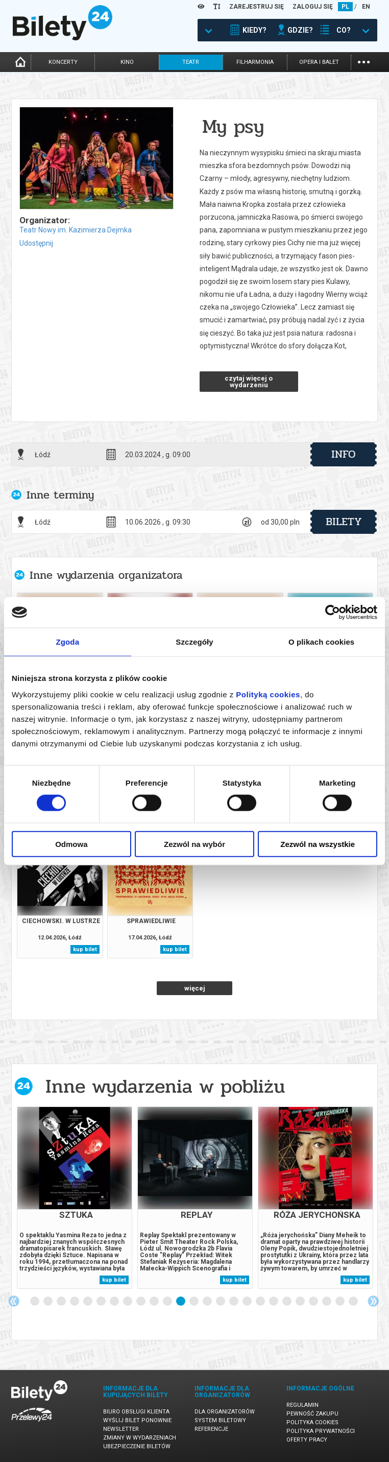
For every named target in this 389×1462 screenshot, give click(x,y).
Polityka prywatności (320, 1431)
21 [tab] (301, 1301)
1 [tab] (35, 1301)
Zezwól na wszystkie (317, 843)
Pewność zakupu (312, 1413)
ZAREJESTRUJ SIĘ (256, 6)
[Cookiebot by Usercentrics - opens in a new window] (332, 612)
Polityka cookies (312, 1422)
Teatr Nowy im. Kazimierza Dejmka (75, 230)
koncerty (63, 62)
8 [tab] (128, 1301)
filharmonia (255, 62)
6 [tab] (101, 1301)
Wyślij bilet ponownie (137, 1420)
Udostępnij (36, 243)
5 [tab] (88, 1301)
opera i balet (319, 62)
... (364, 61)
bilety (344, 521)
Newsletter (121, 1429)
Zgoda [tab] (68, 642)
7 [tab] (115, 1301)
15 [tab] (221, 1301)
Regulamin (302, 1405)
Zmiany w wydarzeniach (139, 1437)
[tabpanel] (74, 1197)
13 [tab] (194, 1301)
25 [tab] (354, 1301)
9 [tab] (141, 1301)
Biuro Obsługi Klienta (136, 1411)
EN (366, 6)
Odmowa (71, 843)
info (343, 454)
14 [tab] (208, 1301)
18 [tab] (261, 1301)
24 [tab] (340, 1301)
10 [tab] (155, 1301)
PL (345, 6)
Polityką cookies (268, 694)
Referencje (211, 1429)
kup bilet (85, 949)
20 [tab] (287, 1301)
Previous (13, 1301)
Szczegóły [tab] (194, 642)
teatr (190, 62)
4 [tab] (75, 1301)
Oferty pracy (306, 1439)
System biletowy (220, 1420)
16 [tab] (234, 1301)
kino (127, 62)
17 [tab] (247, 1301)
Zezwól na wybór (194, 843)
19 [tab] (274, 1301)
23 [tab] (327, 1301)
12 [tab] (181, 1301)
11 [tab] (168, 1301)
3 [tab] (62, 1301)
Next (373, 1301)
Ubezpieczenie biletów (137, 1446)
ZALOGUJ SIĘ (313, 6)
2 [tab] (48, 1301)
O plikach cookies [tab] (321, 642)
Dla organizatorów (225, 1411)
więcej (194, 988)
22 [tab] (314, 1301)
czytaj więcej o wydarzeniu (249, 381)
